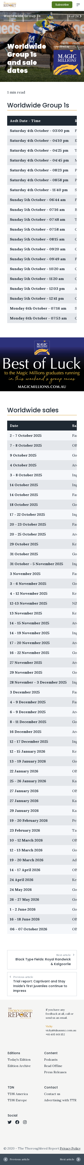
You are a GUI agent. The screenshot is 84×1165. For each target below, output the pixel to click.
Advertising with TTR (60, 1100)
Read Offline (53, 1066)
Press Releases (55, 1072)
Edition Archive (19, 1066)
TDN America (18, 1094)
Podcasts (51, 1060)
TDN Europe (17, 1100)
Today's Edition (19, 1060)
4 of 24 (74, 16)
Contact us (52, 1094)
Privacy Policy (70, 1148)
